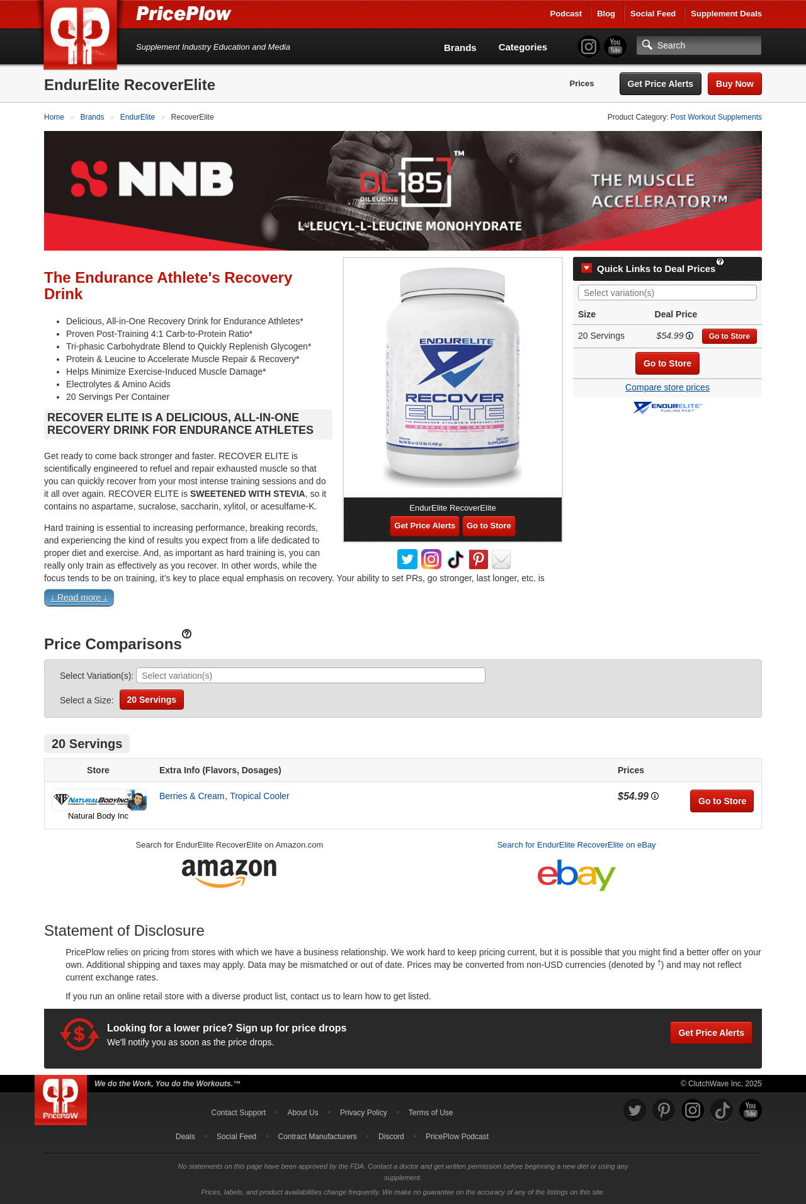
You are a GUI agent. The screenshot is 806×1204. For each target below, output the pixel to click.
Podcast (566, 13)
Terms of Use (431, 1112)
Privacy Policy (363, 1112)
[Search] (699, 45)
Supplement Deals (726, 13)
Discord (391, 1136)
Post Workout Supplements (716, 117)
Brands (460, 47)
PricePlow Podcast (457, 1136)
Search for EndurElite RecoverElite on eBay (576, 844)
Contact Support (238, 1112)
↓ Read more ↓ (79, 598)
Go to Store (729, 336)
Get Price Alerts (661, 84)
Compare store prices (667, 387)
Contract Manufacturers (317, 1136)
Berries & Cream (191, 796)
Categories (523, 47)
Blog (606, 13)
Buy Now (735, 84)
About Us (302, 1112)
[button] (403, 600)
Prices (582, 83)
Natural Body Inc (98, 816)
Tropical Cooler (259, 796)
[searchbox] (671, 293)
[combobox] (667, 292)
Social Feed (653, 13)
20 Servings (152, 700)
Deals (185, 1136)
